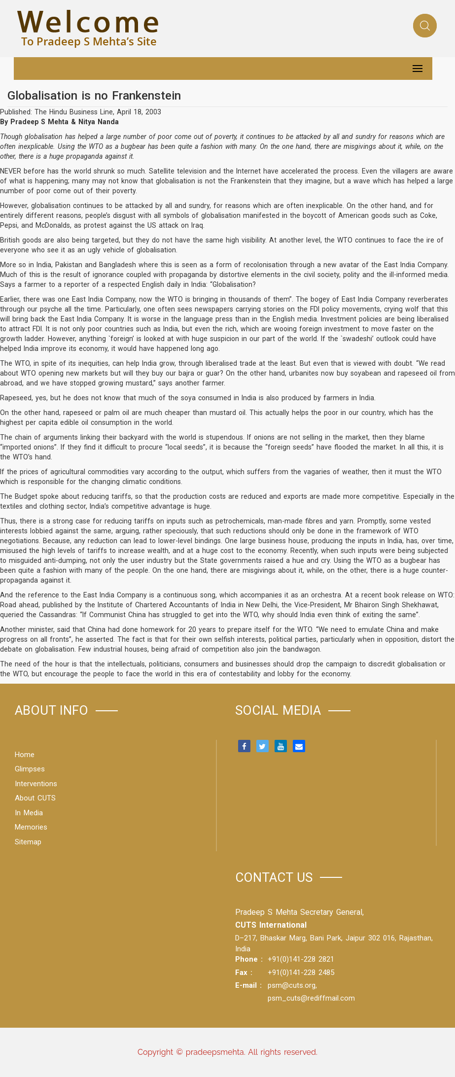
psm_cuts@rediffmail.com (311, 998)
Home (25, 754)
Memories (31, 827)
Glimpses (30, 768)
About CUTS (35, 798)
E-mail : (248, 985)
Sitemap (28, 841)
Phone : (249, 959)
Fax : (243, 972)
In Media (29, 812)
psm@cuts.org (291, 985)
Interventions (36, 783)
